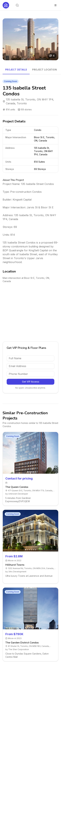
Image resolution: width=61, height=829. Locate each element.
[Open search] (17, 5)
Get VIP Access (30, 381)
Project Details (16, 69)
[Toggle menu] (55, 5)
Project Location (44, 69)
